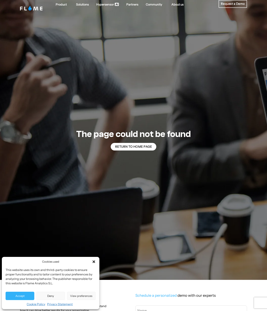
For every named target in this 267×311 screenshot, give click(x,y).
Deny (50, 296)
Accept (20, 296)
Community (155, 4)
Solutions (82, 4)
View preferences (81, 296)
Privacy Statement (60, 304)
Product (62, 4)
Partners (132, 4)
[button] (94, 262)
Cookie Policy (36, 304)
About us (177, 4)
